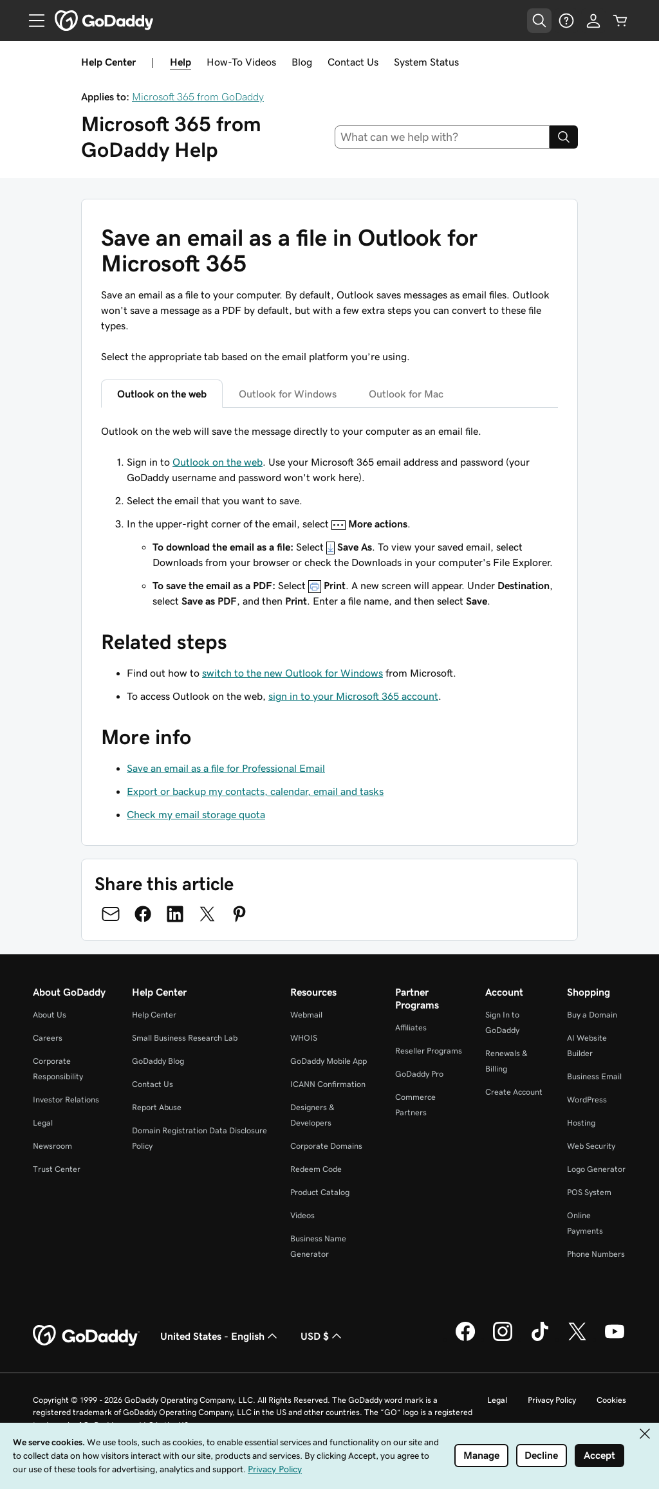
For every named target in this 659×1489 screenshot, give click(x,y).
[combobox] (442, 137)
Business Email (594, 1076)
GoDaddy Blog (158, 1061)
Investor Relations (66, 1099)
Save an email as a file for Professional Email (226, 768)
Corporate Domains (326, 1146)
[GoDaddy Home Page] (86, 1336)
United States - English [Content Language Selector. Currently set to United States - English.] (220, 1336)
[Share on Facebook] (143, 913)
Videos (302, 1215)
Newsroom (52, 1146)
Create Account (514, 1092)
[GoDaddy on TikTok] (540, 1339)
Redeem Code (316, 1169)
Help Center (154, 1014)
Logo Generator (596, 1169)
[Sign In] (593, 20)
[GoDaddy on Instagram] (502, 1339)
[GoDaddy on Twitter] (577, 1339)
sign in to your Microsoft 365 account (353, 696)
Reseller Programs (428, 1050)
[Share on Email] (111, 913)
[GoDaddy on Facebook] (465, 1339)
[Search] (564, 137)
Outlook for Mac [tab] (406, 393)
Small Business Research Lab (184, 1038)
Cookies (611, 1400)
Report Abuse (156, 1107)
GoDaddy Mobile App (328, 1061)
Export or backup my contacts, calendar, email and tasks (255, 791)
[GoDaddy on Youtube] (614, 1339)
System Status (426, 62)
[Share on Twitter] (207, 913)
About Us (49, 1014)
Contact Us (353, 62)
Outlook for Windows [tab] (288, 393)
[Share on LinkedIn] (175, 913)
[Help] (566, 20)
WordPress (587, 1099)
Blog (302, 62)
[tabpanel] (329, 515)
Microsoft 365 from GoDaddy (198, 96)
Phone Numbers (596, 1254)
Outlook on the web (217, 462)
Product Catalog (319, 1192)
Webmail (306, 1014)
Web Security (591, 1146)
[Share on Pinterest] (239, 913)
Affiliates (411, 1027)
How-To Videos (241, 62)
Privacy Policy (552, 1400)
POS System (589, 1192)
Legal (43, 1123)
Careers (47, 1038)
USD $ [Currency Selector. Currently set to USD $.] (322, 1336)
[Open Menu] (31, 20)
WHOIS (303, 1038)
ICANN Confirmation (328, 1084)
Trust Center (56, 1169)
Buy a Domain (592, 1014)
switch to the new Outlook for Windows (292, 673)
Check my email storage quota (196, 814)
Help (180, 62)
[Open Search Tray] (539, 20)
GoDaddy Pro (419, 1074)
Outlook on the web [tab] (162, 393)
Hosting (581, 1123)
